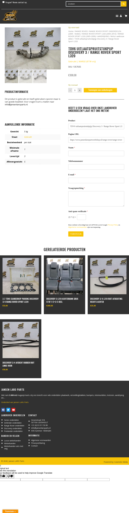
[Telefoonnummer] (96, 167)
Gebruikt (28, 137)
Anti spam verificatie (78, 211)
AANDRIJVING (103, 36)
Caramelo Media (121, 462)
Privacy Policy (113, 225)
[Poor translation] (10, 476)
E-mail (72, 175)
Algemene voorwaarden (77, 227)
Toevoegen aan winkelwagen (100, 90)
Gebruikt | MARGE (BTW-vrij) (82, 61)
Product (71, 121)
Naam (71, 148)
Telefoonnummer (75, 161)
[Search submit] (123, 4)
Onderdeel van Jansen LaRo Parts (15, 402)
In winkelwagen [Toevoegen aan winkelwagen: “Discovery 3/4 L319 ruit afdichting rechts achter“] (99, 312)
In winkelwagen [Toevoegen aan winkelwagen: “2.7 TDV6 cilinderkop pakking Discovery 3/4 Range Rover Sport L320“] (12, 312)
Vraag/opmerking (76, 188)
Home (70, 31)
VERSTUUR (76, 234)
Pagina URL (73, 134)
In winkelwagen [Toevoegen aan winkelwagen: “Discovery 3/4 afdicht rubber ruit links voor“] (12, 376)
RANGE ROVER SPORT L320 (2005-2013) (99, 33)
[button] (117, 16)
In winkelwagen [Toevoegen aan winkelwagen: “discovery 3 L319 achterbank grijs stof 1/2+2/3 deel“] (55, 312)
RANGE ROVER (81, 31)
